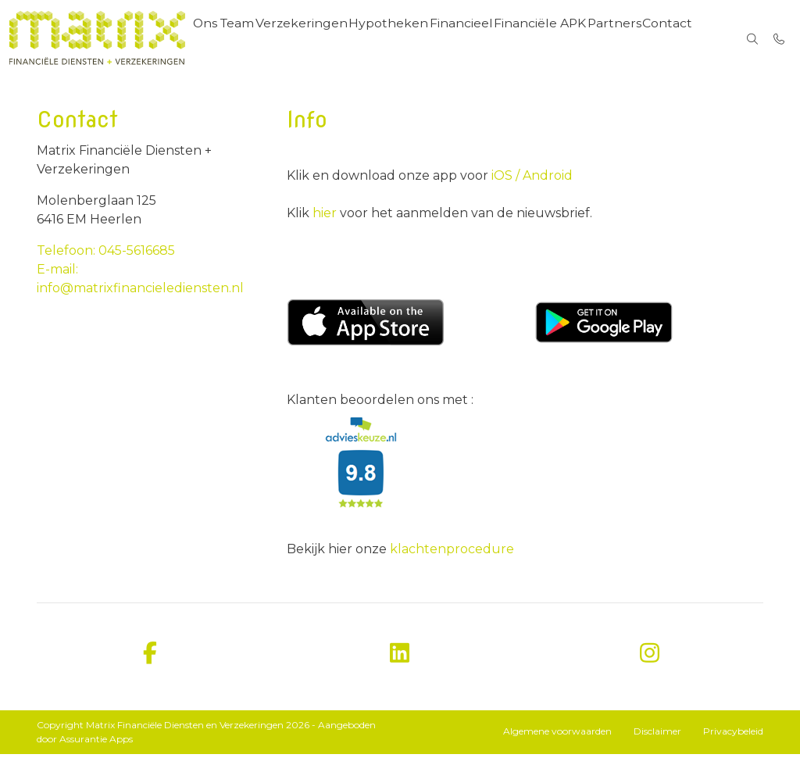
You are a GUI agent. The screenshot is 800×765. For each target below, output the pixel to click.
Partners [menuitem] (631, 39)
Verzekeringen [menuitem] (319, 39)
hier (326, 223)
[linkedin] (400, 664)
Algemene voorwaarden (557, 742)
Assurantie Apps (96, 750)
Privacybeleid (733, 742)
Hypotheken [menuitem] (404, 39)
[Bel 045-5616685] (780, 39)
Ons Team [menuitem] (240, 39)
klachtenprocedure (452, 559)
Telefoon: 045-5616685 (106, 261)
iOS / (505, 186)
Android (546, 186)
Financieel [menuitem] (476, 39)
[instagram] (650, 664)
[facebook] (150, 664)
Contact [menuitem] (687, 39)
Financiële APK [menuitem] (556, 39)
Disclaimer (657, 742)
